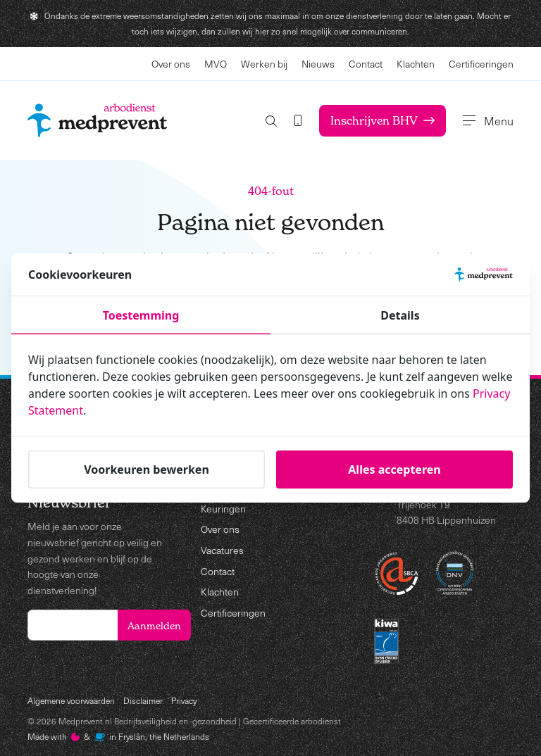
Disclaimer (143, 700)
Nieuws (318, 63)
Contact (366, 63)
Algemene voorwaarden (71, 700)
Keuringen (223, 508)
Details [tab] (399, 315)
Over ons (170, 63)
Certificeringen (481, 63)
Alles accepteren (394, 469)
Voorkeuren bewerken (146, 469)
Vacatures (222, 550)
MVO (215, 63)
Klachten (416, 63)
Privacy (184, 700)
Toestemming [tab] (141, 315)
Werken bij (264, 63)
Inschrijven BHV (382, 120)
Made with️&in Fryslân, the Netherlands (118, 736)
